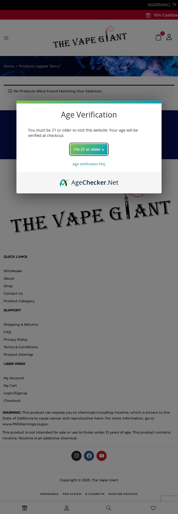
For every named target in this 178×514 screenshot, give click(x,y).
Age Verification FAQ (89, 164)
